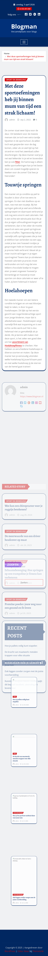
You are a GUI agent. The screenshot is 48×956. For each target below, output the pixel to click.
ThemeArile (38, 951)
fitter (17, 245)
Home (6, 56)
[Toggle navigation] (24, 42)
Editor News (23, 951)
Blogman (24, 26)
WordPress (10, 951)
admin (12, 203)
